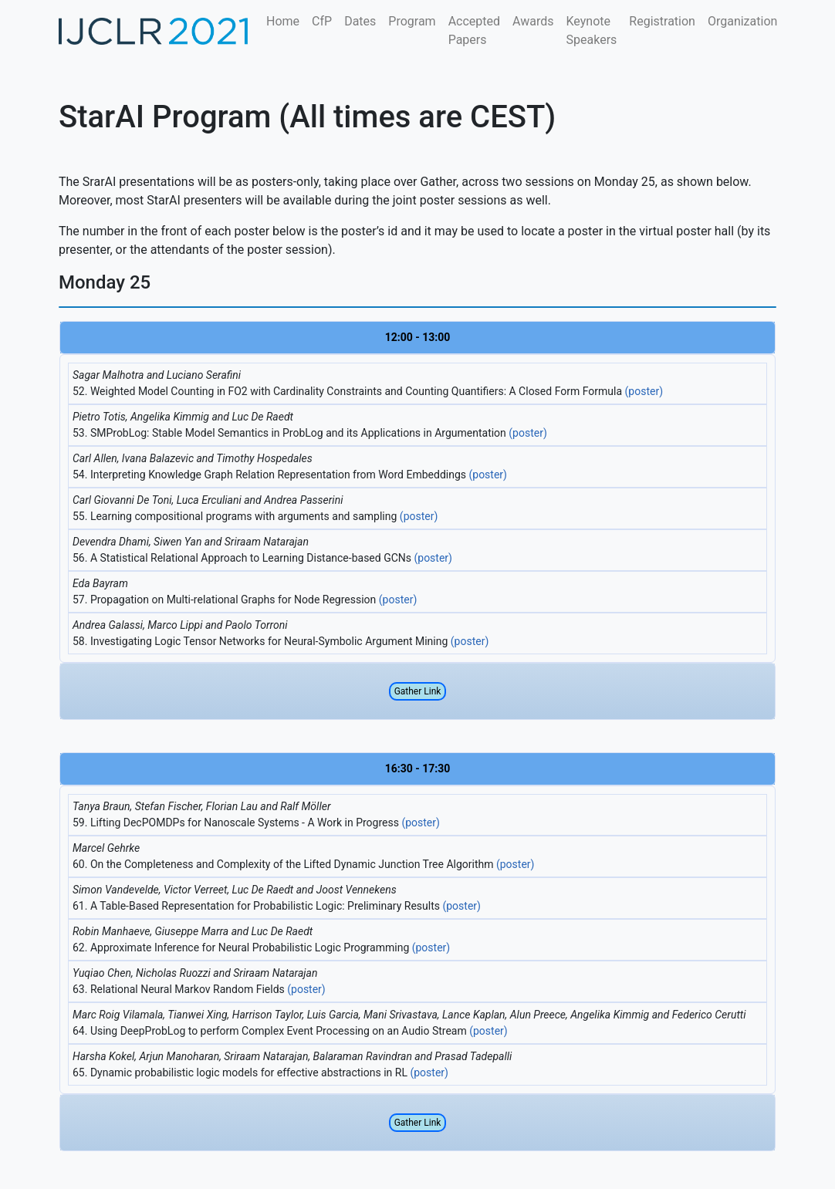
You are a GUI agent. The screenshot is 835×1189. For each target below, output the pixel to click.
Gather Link (417, 691)
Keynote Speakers (591, 30)
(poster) (644, 391)
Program (411, 21)
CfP (322, 21)
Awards (532, 21)
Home (282, 21)
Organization (742, 21)
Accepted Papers (474, 30)
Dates (360, 21)
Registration (662, 21)
